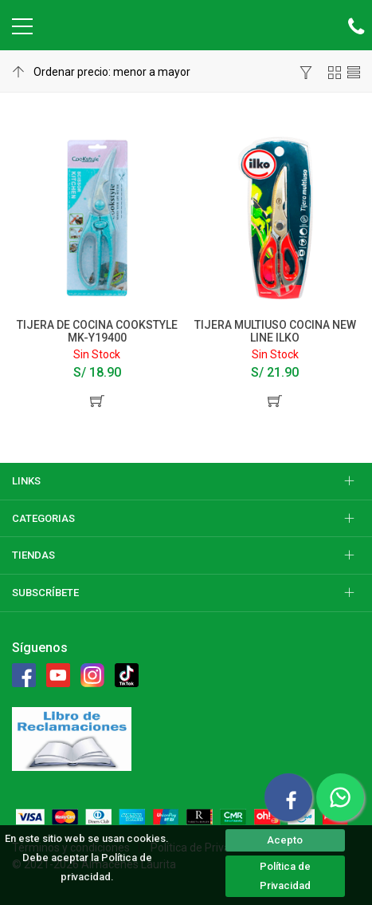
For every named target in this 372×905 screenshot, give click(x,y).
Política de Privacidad (285, 875)
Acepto (285, 840)
